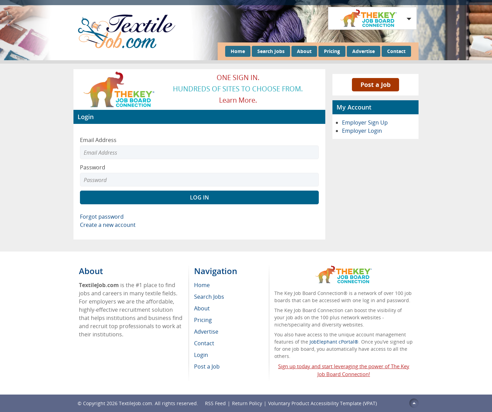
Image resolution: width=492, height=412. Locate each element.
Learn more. (238, 100)
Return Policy (247, 403)
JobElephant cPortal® (334, 341)
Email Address (98, 140)
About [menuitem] (202, 308)
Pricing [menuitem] (203, 320)
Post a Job (375, 84)
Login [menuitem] (201, 355)
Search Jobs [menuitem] (209, 296)
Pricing (332, 51)
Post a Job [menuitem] (207, 366)
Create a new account (108, 225)
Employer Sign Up (365, 122)
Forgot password (102, 216)
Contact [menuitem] (204, 343)
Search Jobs (271, 51)
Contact (396, 51)
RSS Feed (215, 403)
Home (238, 51)
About (304, 51)
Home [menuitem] (202, 285)
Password (92, 167)
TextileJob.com (135, 403)
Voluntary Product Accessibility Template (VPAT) (322, 403)
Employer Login (362, 130)
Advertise (363, 51)
